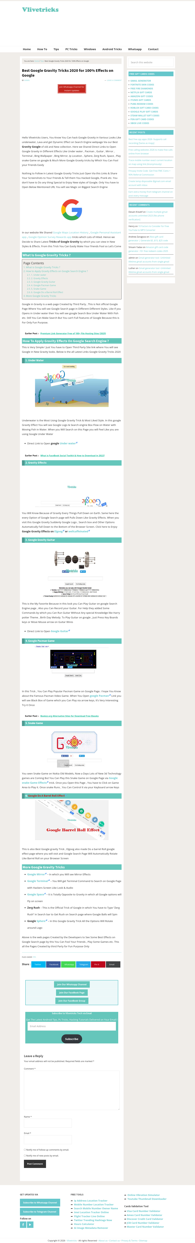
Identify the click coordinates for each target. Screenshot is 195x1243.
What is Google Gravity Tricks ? (43, 267)
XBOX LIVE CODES (139, 123)
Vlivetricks (40, 9)
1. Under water (38, 274)
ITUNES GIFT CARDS (140, 100)
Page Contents (33, 263)
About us (103, 1240)
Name (28, 1116)
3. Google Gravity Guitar (43, 281)
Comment (30, 1068)
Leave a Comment (114, 80)
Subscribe (71, 1039)
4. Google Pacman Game (43, 285)
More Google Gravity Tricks (41, 295)
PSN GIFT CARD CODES (142, 119)
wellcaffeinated (78, 531)
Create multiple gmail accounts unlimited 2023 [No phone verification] (148, 215)
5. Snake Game (38, 288)
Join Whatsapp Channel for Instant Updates (71, 88)
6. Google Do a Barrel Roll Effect (47, 292)
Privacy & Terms (129, 1240)
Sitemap (143, 1240)
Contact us (114, 1240)
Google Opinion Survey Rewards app (50, 237)
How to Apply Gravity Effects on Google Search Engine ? (57, 271)
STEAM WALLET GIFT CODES (144, 115)
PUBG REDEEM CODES (141, 103)
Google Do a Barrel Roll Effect (46, 795)
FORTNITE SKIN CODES (142, 84)
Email (27, 1133)
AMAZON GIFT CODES (141, 96)
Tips (34, 957)
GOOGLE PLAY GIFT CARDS (144, 111)
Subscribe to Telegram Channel (39, 1211)
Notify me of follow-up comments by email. (47, 1149)
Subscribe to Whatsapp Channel (40, 1202)
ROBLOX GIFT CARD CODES (144, 107)
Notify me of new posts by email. (42, 1155)
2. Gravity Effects (39, 278)
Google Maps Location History (70, 232)
